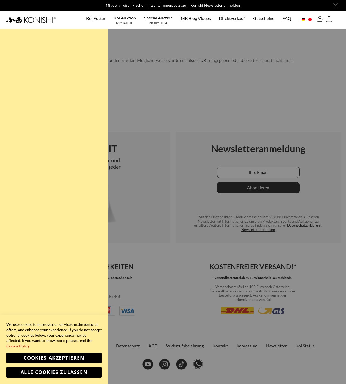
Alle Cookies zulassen (54, 372)
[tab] (320, 20)
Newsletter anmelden (222, 5)
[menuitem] (95, 18)
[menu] (189, 20)
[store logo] (30, 20)
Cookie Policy (18, 346)
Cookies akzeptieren (54, 357)
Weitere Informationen (83, 50)
